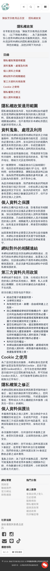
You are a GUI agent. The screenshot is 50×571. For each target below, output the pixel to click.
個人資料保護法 (12, 97)
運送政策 (31, 511)
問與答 (5, 484)
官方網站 (6, 491)
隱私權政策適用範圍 (14, 60)
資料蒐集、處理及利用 (15, 65)
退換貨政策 (32, 507)
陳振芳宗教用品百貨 (13, 18)
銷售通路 (6, 494)
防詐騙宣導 (32, 514)
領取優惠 (17, 552)
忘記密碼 (31, 497)
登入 (40, 493)
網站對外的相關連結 (14, 76)
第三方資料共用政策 (14, 81)
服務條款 (31, 500)
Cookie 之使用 (11, 86)
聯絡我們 (6, 487)
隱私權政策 (35, 18)
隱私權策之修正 (12, 92)
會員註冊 (31, 493)
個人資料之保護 (12, 70)
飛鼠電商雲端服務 (28, 565)
